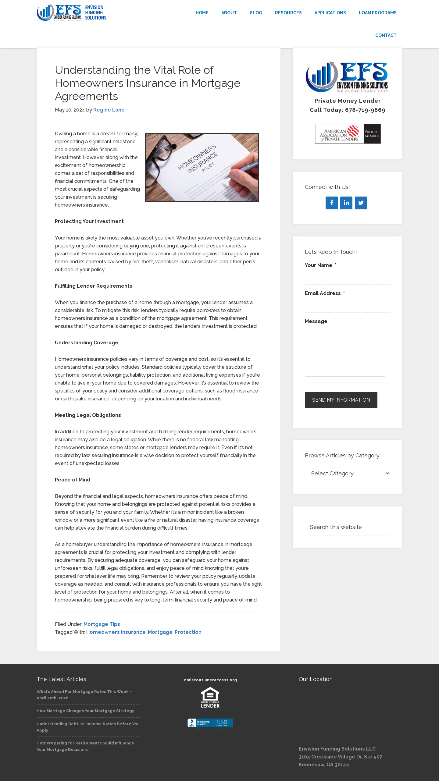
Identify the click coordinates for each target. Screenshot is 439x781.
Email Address (325, 293)
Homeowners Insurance (116, 632)
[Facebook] (332, 203)
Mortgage (160, 632)
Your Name (320, 265)
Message (316, 321)
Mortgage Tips (102, 624)
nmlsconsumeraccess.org (210, 680)
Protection (188, 632)
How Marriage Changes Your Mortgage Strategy (85, 710)
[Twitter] (361, 203)
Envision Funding (91, 13)
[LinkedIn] (346, 203)
